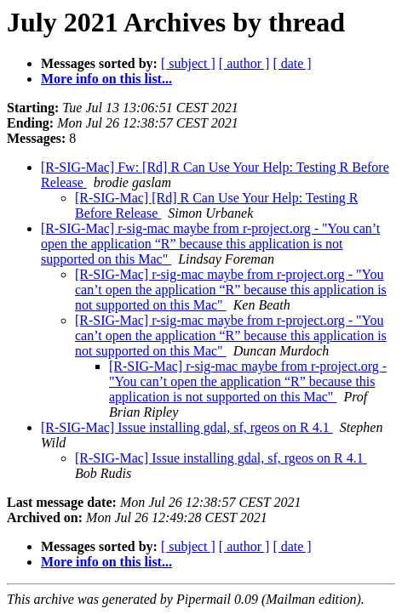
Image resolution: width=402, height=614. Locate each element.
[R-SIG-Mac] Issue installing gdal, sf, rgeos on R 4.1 (187, 427)
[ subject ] (188, 63)
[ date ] (292, 63)
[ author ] (244, 63)
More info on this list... (106, 78)
